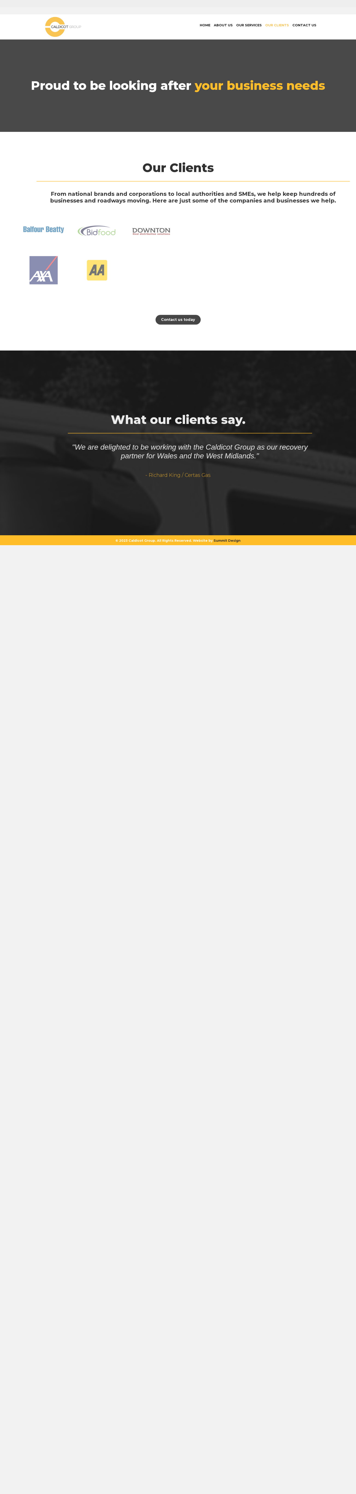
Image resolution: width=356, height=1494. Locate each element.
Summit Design (227, 1163)
